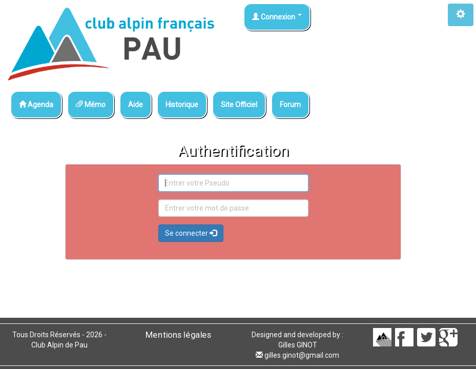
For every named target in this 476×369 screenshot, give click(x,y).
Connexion (277, 17)
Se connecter (191, 233)
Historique (181, 104)
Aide (135, 104)
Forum (290, 104)
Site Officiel (239, 104)
